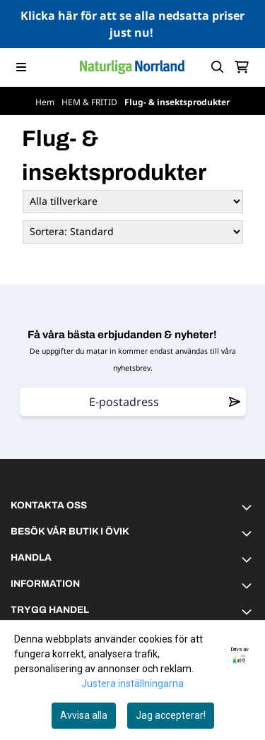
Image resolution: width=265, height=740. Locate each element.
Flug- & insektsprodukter (177, 102)
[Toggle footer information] (248, 507)
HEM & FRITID (90, 102)
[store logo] (132, 67)
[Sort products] (133, 232)
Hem (46, 102)
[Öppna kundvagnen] (241, 67)
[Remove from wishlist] (234, 401)
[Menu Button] (21, 67)
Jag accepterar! (171, 715)
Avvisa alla (83, 715)
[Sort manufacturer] (133, 201)
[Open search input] (217, 67)
